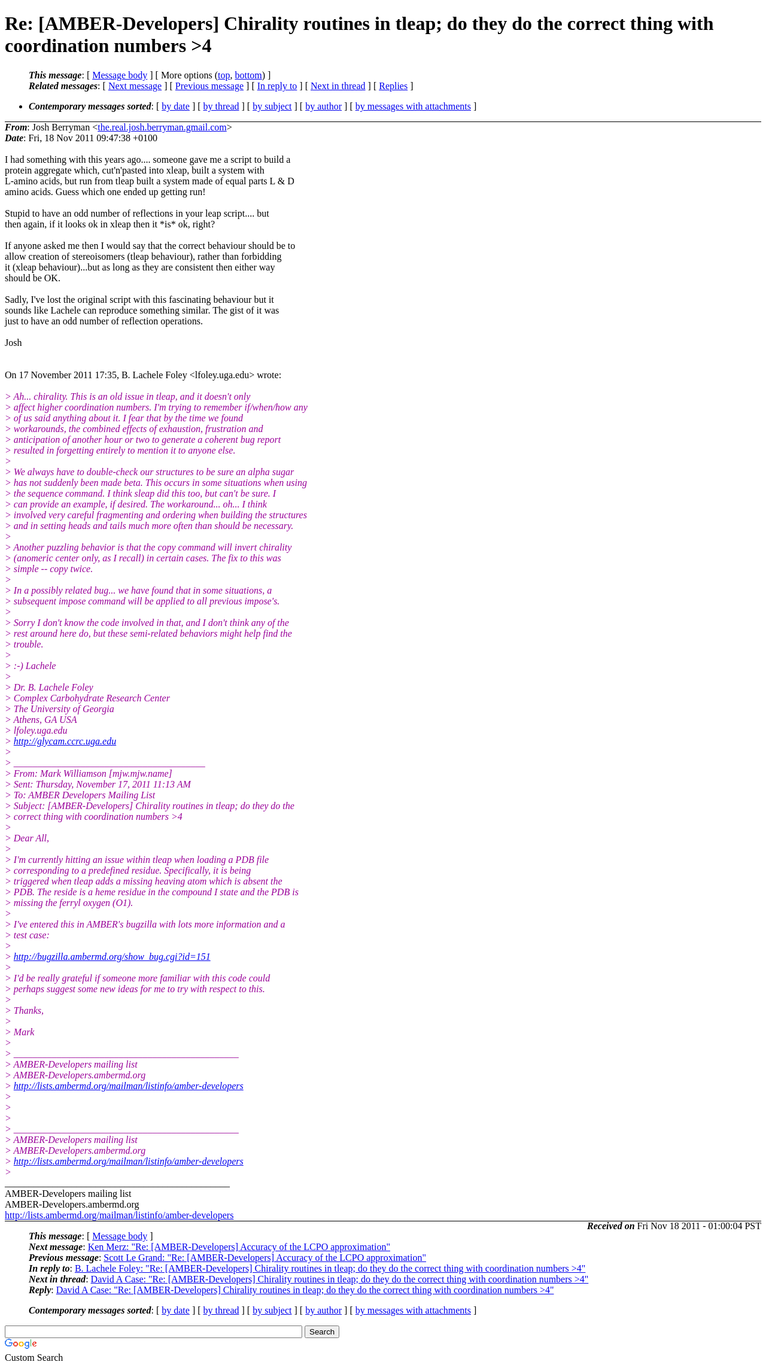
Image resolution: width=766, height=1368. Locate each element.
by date (176, 106)
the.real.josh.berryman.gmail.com (162, 127)
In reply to (277, 86)
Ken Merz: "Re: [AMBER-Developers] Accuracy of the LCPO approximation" (239, 1247)
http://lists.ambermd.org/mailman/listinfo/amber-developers (129, 1086)
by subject (272, 106)
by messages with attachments (413, 106)
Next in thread (338, 86)
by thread (221, 106)
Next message (135, 86)
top (224, 75)
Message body (119, 75)
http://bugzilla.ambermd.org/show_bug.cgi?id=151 (112, 956)
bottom (248, 75)
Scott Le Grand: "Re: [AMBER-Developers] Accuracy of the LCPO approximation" (265, 1258)
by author (323, 106)
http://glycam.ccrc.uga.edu (65, 741)
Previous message (209, 86)
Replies (393, 86)
